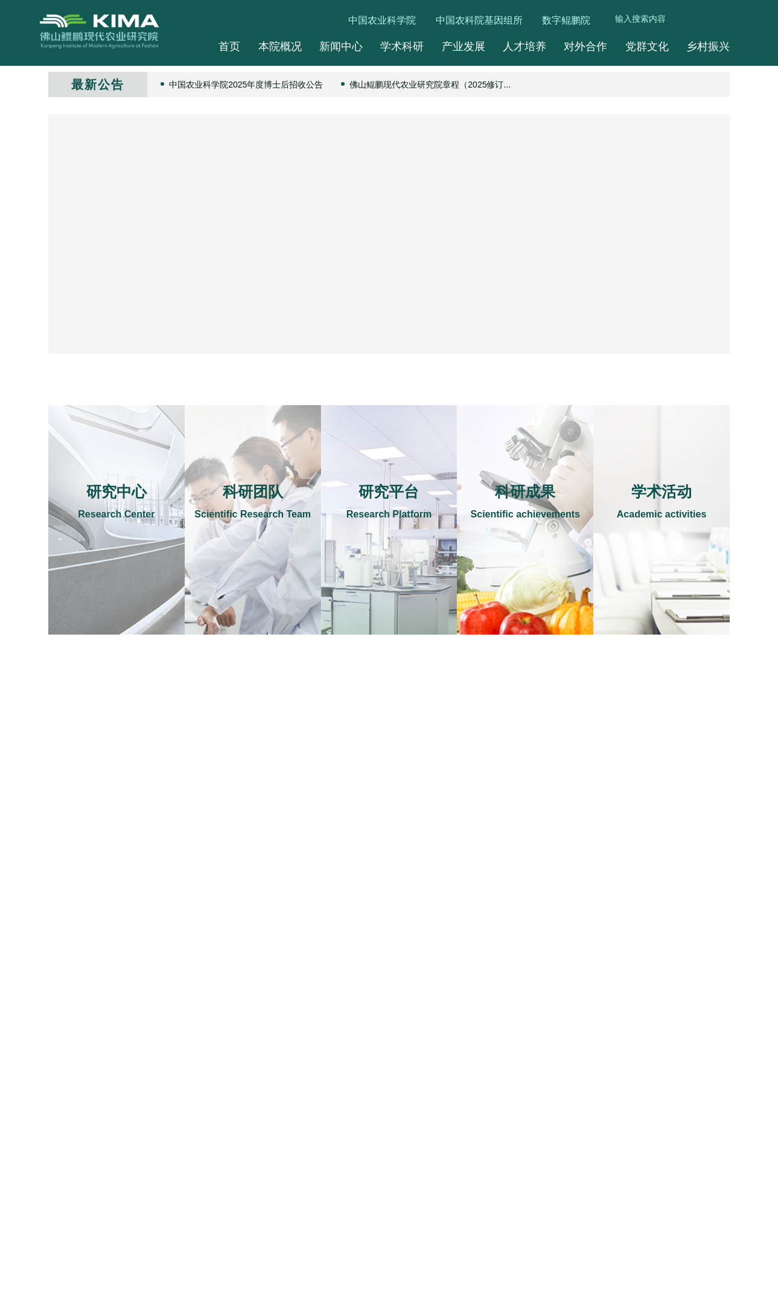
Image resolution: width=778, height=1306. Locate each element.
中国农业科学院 (382, 20)
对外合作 (585, 46)
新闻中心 (341, 46)
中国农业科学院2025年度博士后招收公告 (246, 84)
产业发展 (463, 46)
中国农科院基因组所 (479, 20)
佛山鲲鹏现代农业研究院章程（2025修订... (430, 84)
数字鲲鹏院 (566, 20)
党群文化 (647, 46)
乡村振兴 (708, 46)
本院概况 (280, 46)
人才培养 (524, 46)
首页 (229, 46)
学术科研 (402, 46)
